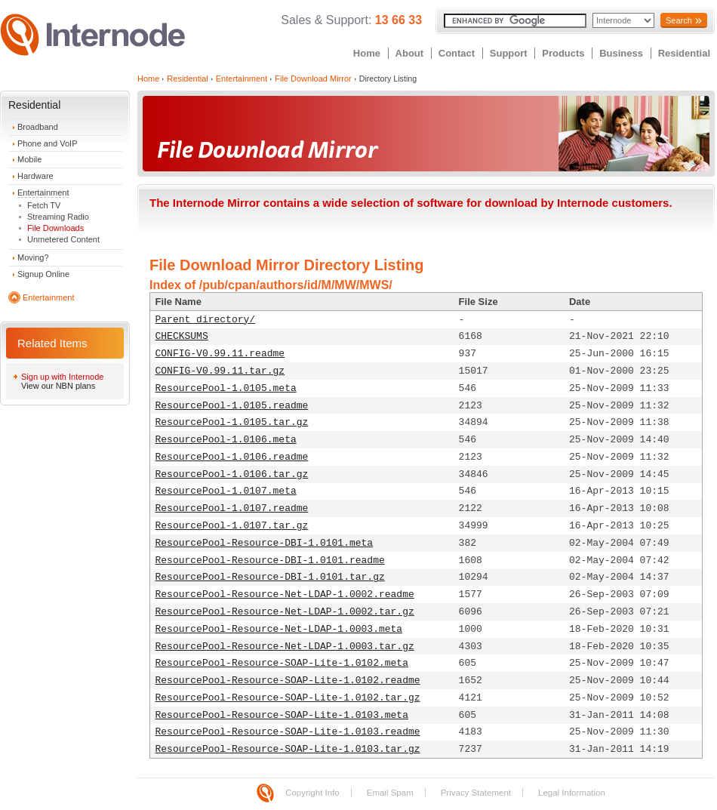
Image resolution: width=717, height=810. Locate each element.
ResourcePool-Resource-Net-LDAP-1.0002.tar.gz (284, 612)
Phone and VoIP (47, 143)
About (409, 53)
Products (563, 53)
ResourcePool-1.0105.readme (232, 405)
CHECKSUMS (181, 336)
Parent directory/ (205, 319)
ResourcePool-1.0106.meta (226, 439)
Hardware (35, 175)
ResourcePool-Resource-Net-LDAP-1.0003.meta (279, 629)
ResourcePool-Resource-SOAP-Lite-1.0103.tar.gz (287, 749)
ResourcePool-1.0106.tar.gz (232, 474)
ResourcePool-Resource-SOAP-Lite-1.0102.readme (287, 680)
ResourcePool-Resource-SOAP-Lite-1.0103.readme (287, 732)
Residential (684, 53)
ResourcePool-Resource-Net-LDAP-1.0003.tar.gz (284, 646)
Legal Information (571, 792)
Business (621, 53)
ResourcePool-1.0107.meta (226, 491)
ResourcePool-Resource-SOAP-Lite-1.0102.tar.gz (287, 698)
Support (509, 53)
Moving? (33, 257)
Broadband (37, 126)
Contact (457, 53)
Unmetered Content (63, 239)
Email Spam (390, 792)
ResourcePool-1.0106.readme (232, 457)
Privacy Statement (476, 792)
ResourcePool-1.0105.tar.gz (232, 422)
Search (679, 20)
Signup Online (43, 274)
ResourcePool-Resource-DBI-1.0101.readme (270, 560)
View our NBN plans (58, 385)
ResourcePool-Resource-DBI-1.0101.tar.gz (270, 577)
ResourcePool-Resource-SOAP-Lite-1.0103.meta (281, 715)
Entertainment (43, 192)
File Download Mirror (313, 78)
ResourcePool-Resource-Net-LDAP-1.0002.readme (284, 594)
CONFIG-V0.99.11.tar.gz (220, 371)
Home (366, 53)
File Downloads (55, 228)
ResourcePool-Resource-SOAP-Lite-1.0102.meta (281, 663)
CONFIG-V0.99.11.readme (220, 353)
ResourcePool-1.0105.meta (226, 388)
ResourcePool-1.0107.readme (232, 508)
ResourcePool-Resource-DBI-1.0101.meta (264, 543)
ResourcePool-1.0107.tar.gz (232, 525)
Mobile (29, 159)
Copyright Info (312, 792)
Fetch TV (43, 205)
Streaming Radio (58, 216)
